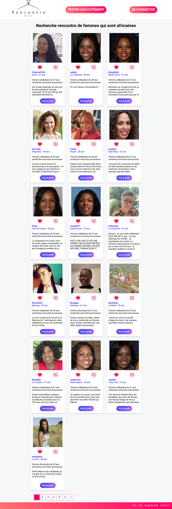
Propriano (36, 151)
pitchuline (113, 303)
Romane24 (37, 303)
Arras (34, 75)
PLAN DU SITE (151, 505)
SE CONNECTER (143, 10)
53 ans (121, 305)
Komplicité (113, 72)
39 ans (46, 151)
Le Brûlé (112, 305)
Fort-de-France (39, 228)
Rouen (73, 151)
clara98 (112, 379)
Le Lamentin (76, 75)
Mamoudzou (76, 382)
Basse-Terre (114, 75)
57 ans (42, 75)
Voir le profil (47, 101)
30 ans (51, 228)
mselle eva (75, 379)
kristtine (112, 149)
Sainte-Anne (76, 228)
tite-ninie (36, 149)
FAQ (134, 505)
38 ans (44, 459)
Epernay (36, 305)
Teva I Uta (113, 382)
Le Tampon (37, 382)
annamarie (37, 456)
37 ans (86, 228)
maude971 (75, 226)
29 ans (87, 382)
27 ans (122, 382)
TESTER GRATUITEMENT (86, 10)
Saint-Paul (113, 151)
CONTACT (165, 505)
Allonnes (74, 305)
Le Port (35, 459)
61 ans (125, 228)
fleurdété (36, 379)
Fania (34, 226)
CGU (140, 505)
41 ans (124, 75)
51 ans (123, 151)
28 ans (87, 75)
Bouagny (74, 303)
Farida (73, 149)
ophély (73, 72)
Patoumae (113, 226)
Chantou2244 (38, 72)
